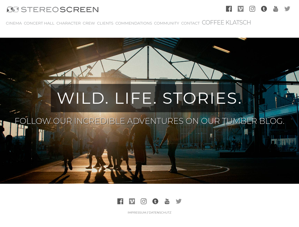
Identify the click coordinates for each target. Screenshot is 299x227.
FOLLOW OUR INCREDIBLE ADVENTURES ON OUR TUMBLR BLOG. (149, 121)
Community (166, 23)
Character (68, 23)
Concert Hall (39, 23)
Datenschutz (160, 212)
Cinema (14, 23)
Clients (105, 23)
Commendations (133, 23)
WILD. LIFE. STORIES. (149, 98)
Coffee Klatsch (226, 22)
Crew (89, 23)
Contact (190, 23)
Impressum (137, 212)
